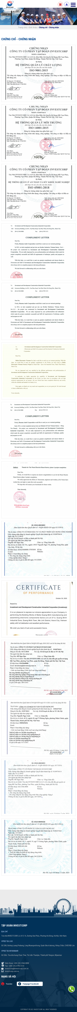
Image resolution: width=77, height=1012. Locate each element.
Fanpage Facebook (28, 983)
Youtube (6, 983)
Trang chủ (23, 27)
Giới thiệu (33, 27)
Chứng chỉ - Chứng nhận (49, 27)
